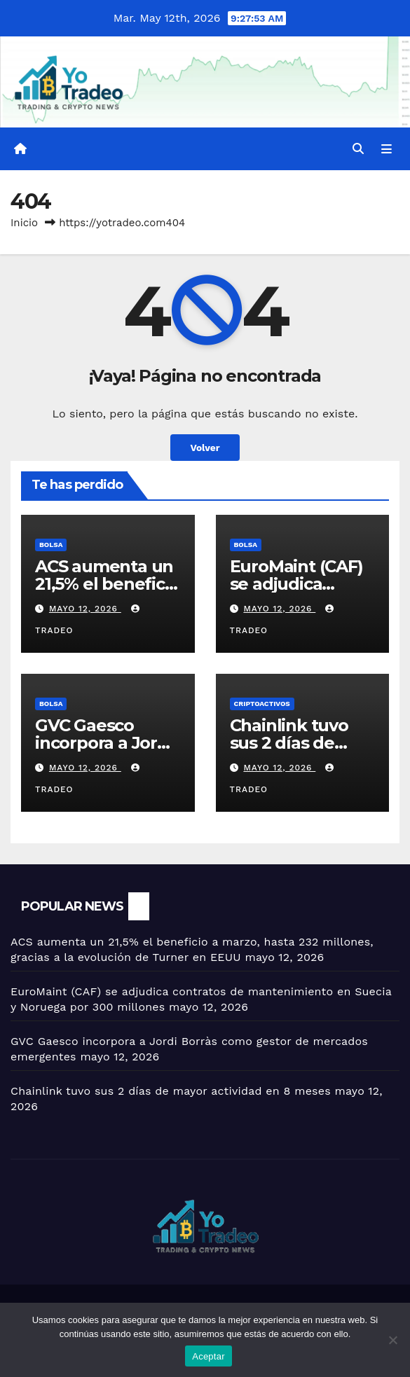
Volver (204, 447)
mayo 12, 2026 (85, 609)
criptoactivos (262, 703)
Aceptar (208, 1356)
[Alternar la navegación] (386, 149)
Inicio (24, 222)
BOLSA (50, 544)
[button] (358, 148)
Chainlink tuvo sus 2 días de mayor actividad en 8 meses (171, 1091)
